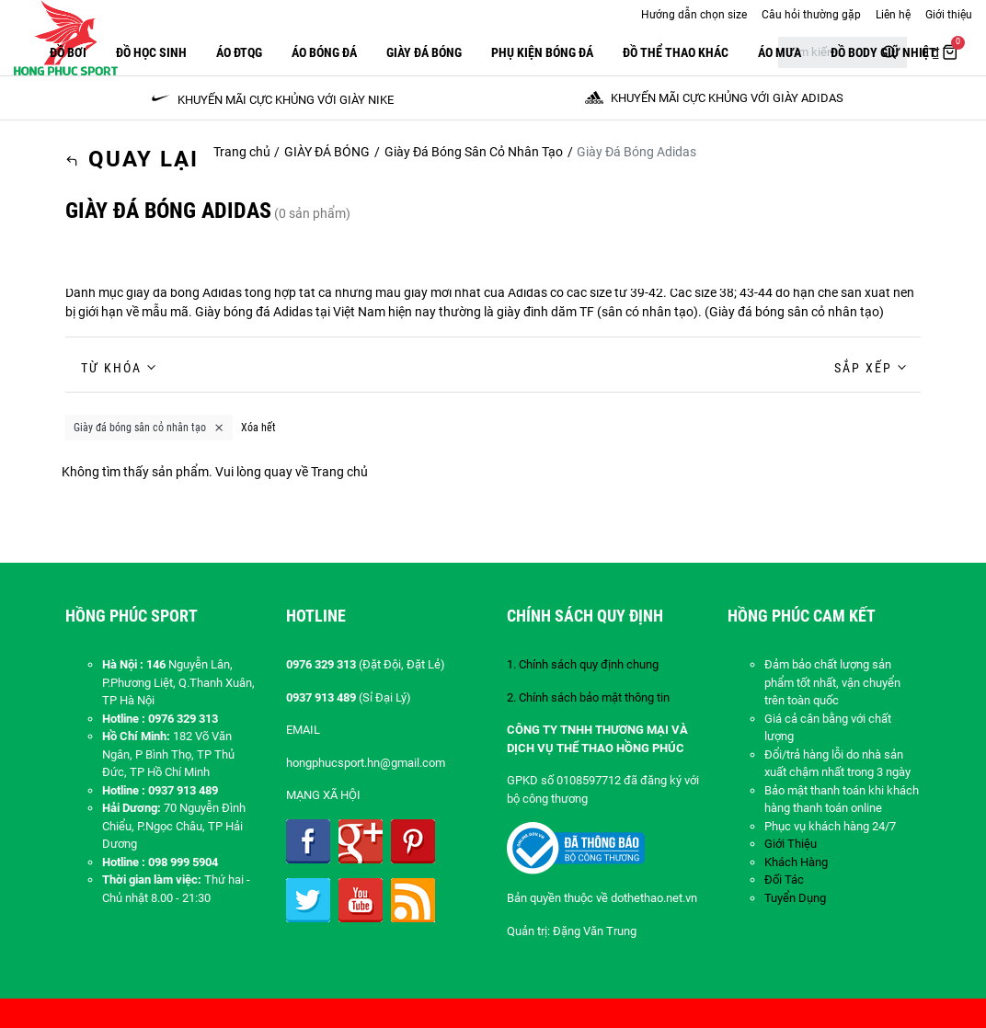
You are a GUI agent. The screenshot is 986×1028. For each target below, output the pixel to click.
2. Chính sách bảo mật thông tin (588, 697)
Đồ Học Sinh (151, 52)
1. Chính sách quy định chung (583, 664)
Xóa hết (258, 427)
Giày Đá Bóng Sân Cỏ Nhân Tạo (473, 151)
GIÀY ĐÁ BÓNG (424, 52)
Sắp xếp (863, 367)
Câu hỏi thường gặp (811, 14)
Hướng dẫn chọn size (694, 14)
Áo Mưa (779, 52)
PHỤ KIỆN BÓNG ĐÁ (542, 52)
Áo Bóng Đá (324, 52)
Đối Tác (784, 879)
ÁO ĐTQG (239, 52)
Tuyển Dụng (795, 898)
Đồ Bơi (68, 52)
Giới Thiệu (790, 844)
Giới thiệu (948, 14)
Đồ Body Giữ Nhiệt (883, 52)
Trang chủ (241, 151)
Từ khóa (111, 367)
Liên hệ (893, 14)
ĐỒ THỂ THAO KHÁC (675, 52)
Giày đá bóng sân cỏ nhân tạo (794, 311)
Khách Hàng (796, 862)
